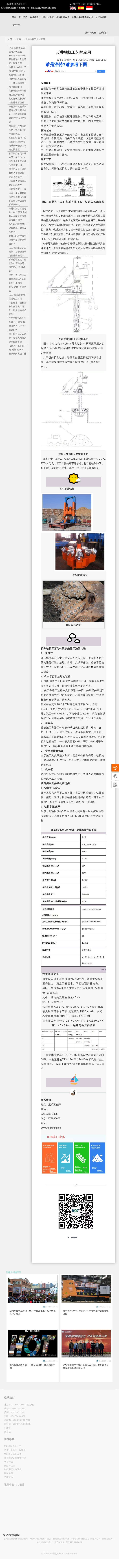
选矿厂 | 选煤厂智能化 (14, 1450)
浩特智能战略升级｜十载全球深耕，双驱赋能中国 (17, 83)
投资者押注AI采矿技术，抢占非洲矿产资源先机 (17, 130)
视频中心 (9, 1484)
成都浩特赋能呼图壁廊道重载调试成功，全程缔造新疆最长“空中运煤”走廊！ (17, 114)
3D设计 (20, 1484)
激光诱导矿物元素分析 (15, 1458)
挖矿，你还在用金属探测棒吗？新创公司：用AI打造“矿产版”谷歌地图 (17, 283)
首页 (14, 17)
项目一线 (8, 1461)
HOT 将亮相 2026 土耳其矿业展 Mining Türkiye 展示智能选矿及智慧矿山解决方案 (17, 55)
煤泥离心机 (95, 1538)
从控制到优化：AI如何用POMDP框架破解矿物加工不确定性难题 (17, 144)
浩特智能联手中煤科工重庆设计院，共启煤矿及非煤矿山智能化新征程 (17, 97)
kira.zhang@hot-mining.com (43, 8)
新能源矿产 (35, 17)
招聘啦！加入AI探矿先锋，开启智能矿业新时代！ (17, 201)
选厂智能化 (48, 17)
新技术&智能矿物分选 (82, 17)
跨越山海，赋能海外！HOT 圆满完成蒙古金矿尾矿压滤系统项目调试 (18, 214)
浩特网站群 (90, 32)
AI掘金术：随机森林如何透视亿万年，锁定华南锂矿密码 (17, 308)
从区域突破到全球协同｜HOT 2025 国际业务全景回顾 (17, 157)
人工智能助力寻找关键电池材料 (17, 297)
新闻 (18, 39)
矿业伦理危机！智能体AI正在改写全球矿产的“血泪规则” (17, 265)
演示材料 (16, 25)
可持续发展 (100, 17)
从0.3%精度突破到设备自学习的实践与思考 (17, 228)
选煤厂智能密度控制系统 (58, 1538)
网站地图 (8, 1473)
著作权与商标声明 (74, 1542)
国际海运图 (9, 1465)
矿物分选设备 (62, 17)
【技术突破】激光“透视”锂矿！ (16, 348)
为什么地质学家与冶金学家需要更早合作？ (17, 240)
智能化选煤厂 (108, 1538)
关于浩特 (23, 17)
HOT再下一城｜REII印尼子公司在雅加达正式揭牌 (17, 169)
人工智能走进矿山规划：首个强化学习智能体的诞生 (17, 252)
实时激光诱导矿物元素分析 (16, 1538)
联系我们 (103, 32)
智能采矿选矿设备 (13, 1454)
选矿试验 (8, 1477)
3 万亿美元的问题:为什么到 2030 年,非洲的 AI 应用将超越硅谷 (17, 324)
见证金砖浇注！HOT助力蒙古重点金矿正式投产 (17, 181)
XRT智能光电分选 (45, 1542)
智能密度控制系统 (13, 1469)
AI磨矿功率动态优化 (80, 1538)
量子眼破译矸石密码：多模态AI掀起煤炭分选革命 (17, 338)
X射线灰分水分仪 (12, 1446)
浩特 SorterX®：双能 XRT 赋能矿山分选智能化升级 (17, 71)
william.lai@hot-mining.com (16, 8)
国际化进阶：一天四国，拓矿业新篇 (17, 191)
